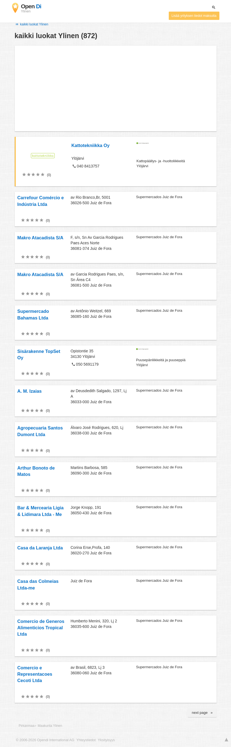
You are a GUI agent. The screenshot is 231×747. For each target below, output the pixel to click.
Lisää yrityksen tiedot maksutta (194, 16)
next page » (202, 713)
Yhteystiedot (85, 740)
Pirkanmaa (27, 726)
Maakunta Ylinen (50, 726)
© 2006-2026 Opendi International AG (45, 740)
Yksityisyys (106, 740)
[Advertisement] (115, 88)
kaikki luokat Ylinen (31, 24)
